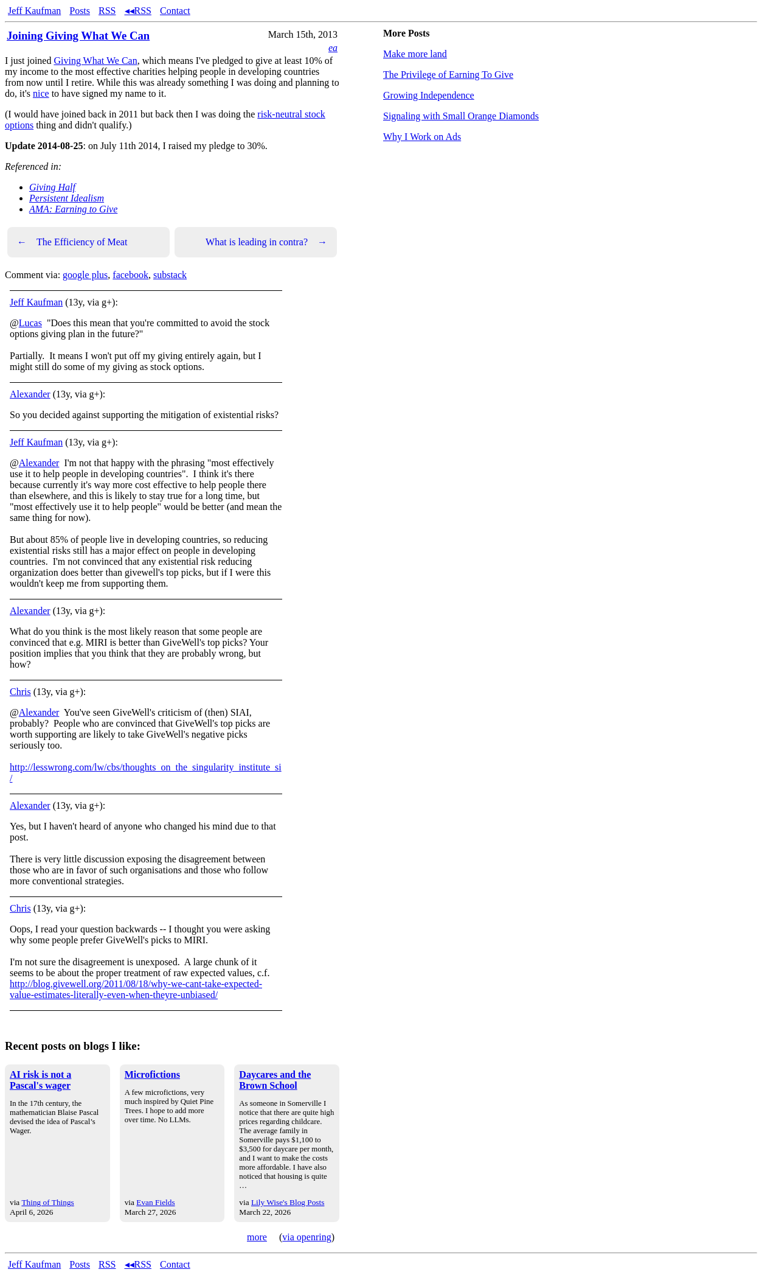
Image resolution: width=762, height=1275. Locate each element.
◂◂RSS (138, 10)
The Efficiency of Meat (72, 242)
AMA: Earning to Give (73, 209)
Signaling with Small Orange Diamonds (461, 116)
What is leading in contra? (266, 242)
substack (170, 275)
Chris (20, 691)
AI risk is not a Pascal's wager (40, 1080)
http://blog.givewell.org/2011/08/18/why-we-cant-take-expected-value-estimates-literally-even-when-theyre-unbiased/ (136, 989)
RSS (107, 10)
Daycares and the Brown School (275, 1080)
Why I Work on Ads (422, 136)
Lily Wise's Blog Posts (287, 1202)
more (257, 1237)
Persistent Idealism (66, 198)
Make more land (415, 54)
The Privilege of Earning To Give (448, 74)
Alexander (30, 394)
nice (41, 93)
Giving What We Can (95, 60)
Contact (175, 10)
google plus (85, 275)
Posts (79, 10)
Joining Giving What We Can (78, 35)
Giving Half (52, 187)
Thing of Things (47, 1202)
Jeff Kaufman (34, 10)
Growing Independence (428, 95)
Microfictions (152, 1074)
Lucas (30, 323)
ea (333, 48)
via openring (306, 1237)
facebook (130, 275)
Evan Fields (155, 1202)
